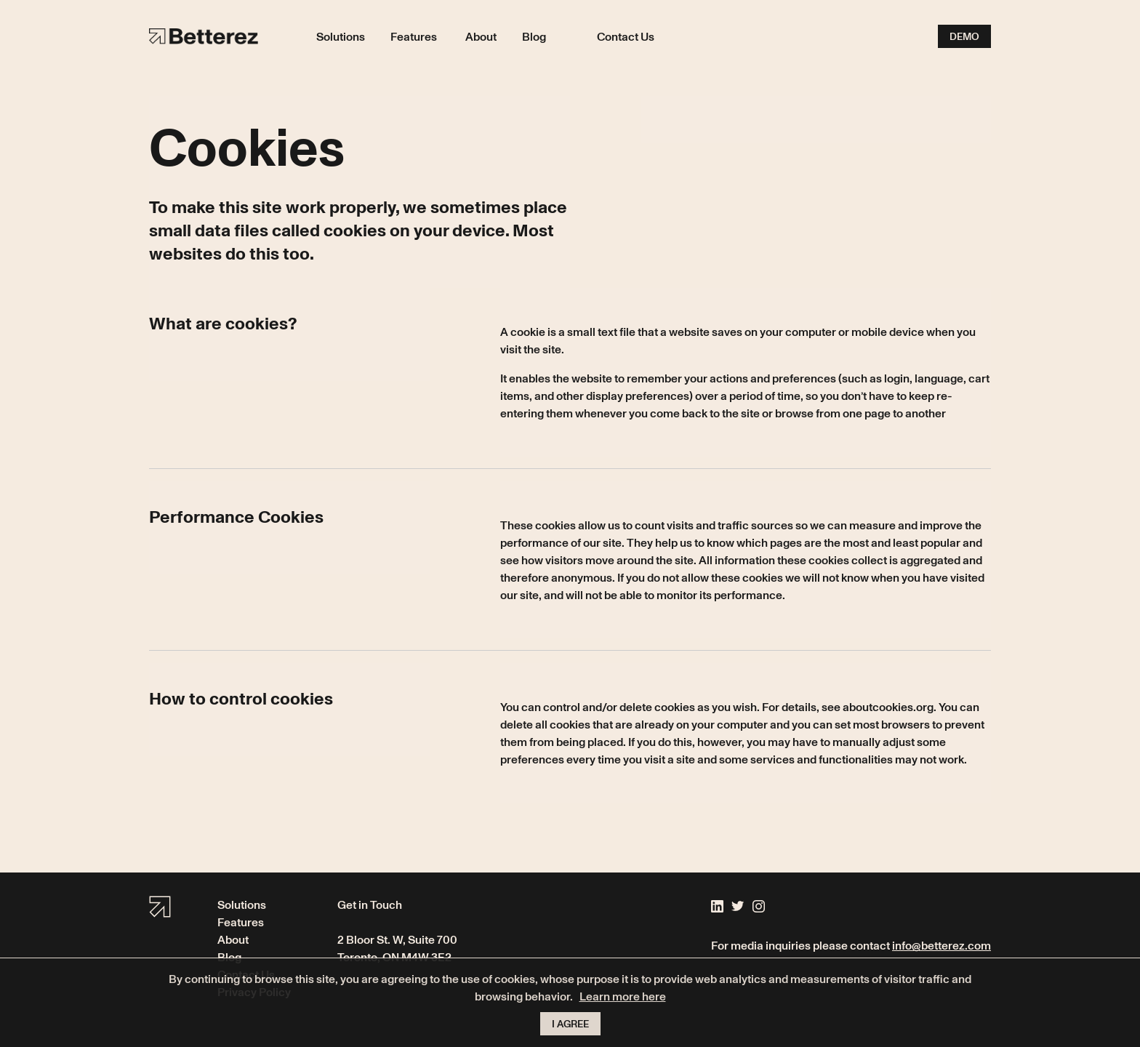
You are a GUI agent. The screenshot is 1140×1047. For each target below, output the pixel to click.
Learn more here (622, 996)
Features (413, 36)
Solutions (340, 36)
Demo (964, 36)
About (481, 36)
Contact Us (625, 36)
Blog (534, 36)
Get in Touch (369, 904)
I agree (570, 1023)
